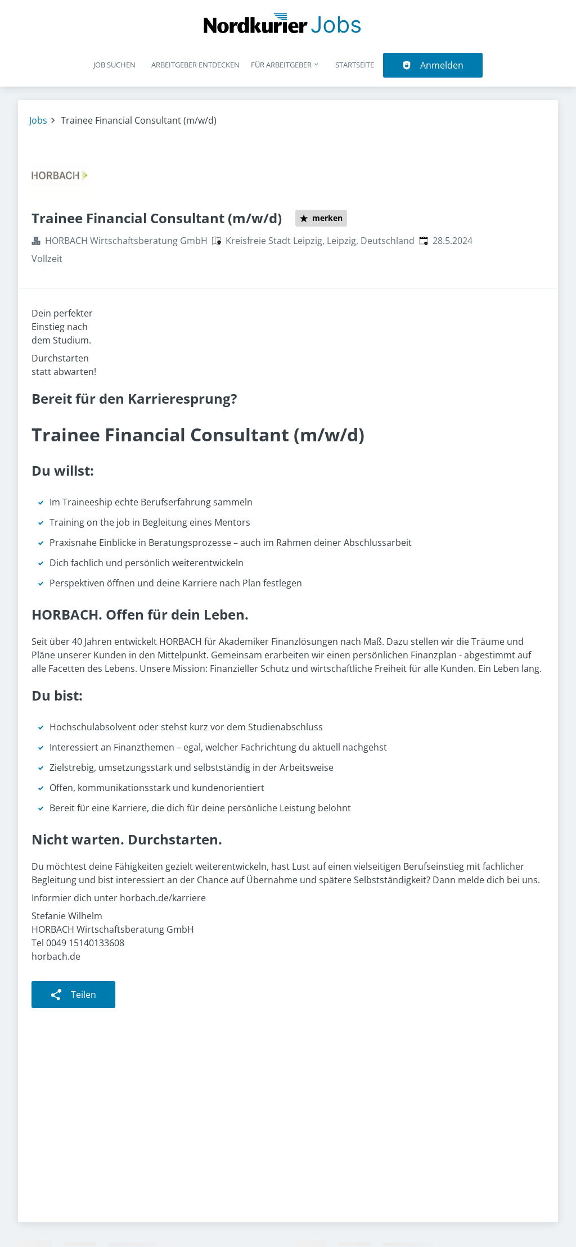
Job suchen (114, 65)
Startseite (354, 65)
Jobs (38, 120)
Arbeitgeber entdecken (195, 65)
